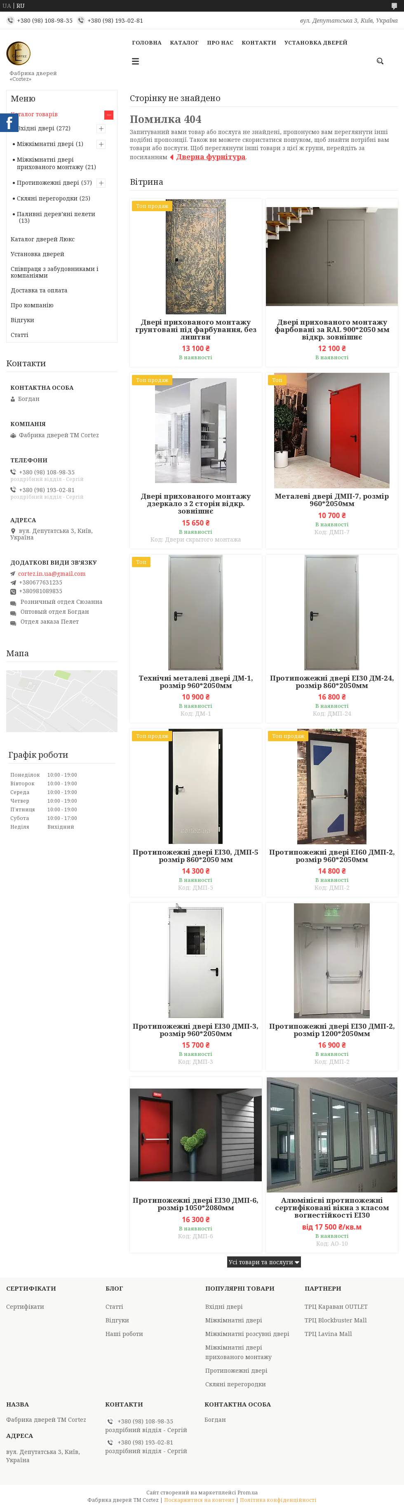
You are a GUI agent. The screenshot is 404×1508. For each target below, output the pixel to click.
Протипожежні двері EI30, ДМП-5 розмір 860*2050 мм (195, 855)
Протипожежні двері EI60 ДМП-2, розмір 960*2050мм (332, 855)
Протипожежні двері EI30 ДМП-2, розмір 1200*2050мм (332, 1030)
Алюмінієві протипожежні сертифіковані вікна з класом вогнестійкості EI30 (332, 1208)
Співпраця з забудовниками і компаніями (55, 272)
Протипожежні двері (48, 182)
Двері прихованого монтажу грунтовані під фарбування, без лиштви (195, 329)
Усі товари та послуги (261, 1262)
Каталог (184, 42)
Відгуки (22, 320)
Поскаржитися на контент (199, 1499)
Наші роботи (124, 1334)
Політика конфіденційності (278, 1499)
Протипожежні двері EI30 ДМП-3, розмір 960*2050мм (195, 1030)
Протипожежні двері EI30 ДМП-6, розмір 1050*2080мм (195, 1204)
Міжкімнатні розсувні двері (247, 1334)
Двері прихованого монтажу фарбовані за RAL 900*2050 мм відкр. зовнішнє (332, 329)
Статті (19, 335)
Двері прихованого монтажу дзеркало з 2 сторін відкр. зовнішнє (196, 503)
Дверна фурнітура (211, 156)
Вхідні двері (35, 128)
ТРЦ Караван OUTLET (336, 1306)
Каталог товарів (34, 114)
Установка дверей (316, 42)
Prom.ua (247, 1492)
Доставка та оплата (39, 290)
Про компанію (32, 305)
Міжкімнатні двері (45, 144)
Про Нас (220, 42)
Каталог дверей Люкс (43, 239)
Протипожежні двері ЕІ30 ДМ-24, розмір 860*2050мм (332, 681)
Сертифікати (25, 1306)
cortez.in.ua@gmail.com (52, 573)
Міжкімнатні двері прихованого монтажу (50, 163)
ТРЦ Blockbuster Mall (336, 1320)
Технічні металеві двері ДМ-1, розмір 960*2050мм (196, 681)
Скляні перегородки (47, 198)
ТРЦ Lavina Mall (328, 1334)
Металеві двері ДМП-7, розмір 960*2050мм (332, 499)
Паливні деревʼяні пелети (56, 214)
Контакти (259, 42)
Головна (147, 42)
